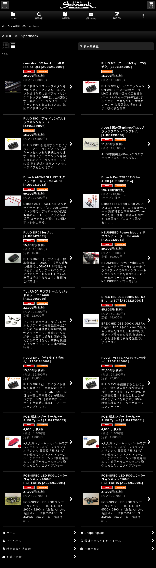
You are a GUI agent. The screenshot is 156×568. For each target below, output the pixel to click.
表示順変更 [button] (89, 46)
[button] (5, 5)
